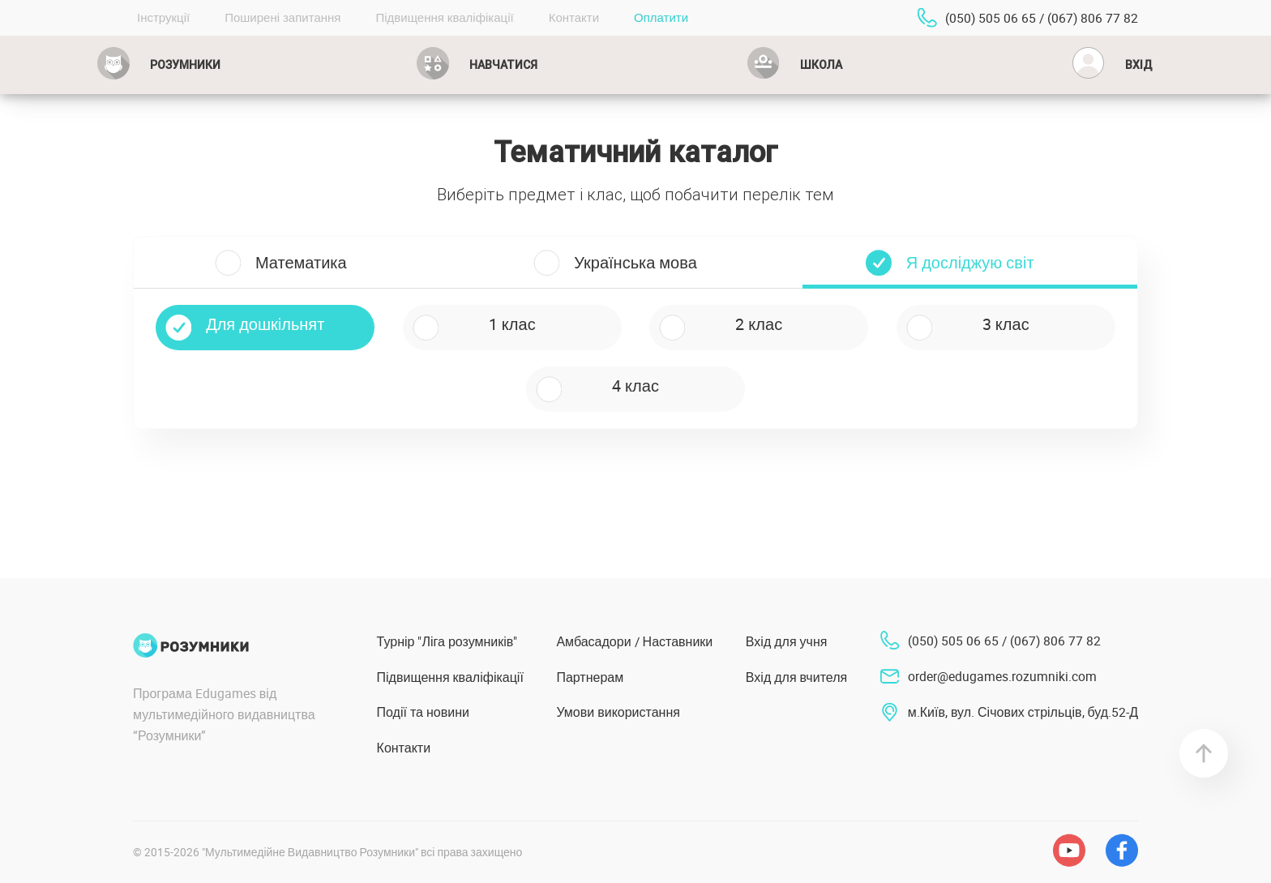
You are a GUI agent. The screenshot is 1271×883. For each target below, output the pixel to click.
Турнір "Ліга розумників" (447, 641)
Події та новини (423, 712)
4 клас (635, 385)
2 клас (758, 324)
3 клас (1005, 324)
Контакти (574, 17)
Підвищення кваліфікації (444, 17)
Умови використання (618, 712)
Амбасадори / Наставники (634, 641)
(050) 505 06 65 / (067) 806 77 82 (1041, 18)
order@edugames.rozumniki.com (1002, 676)
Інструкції (163, 17)
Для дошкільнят (265, 324)
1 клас (512, 324)
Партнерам (589, 677)
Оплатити (661, 17)
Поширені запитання (282, 17)
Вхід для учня (787, 641)
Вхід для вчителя (796, 677)
